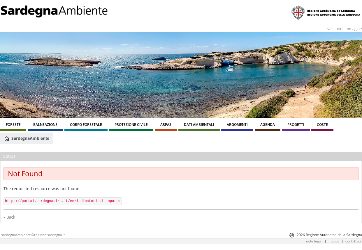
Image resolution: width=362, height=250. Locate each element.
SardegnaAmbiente (26, 138)
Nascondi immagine (344, 28)
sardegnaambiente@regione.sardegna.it (33, 234)
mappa (333, 241)
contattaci (353, 241)
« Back (9, 217)
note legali (314, 241)
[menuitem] (13, 125)
